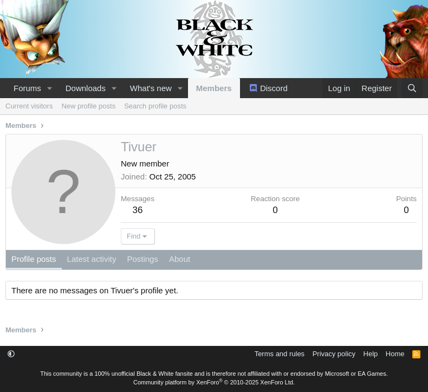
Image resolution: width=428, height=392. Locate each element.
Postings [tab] (142, 259)
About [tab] (179, 259)
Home (395, 354)
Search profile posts (155, 106)
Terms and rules (279, 354)
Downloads (86, 88)
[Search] (412, 88)
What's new (151, 88)
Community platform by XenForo (214, 382)
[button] (49, 88)
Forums (27, 88)
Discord (274, 88)
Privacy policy (334, 354)
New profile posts (88, 106)
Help (371, 354)
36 (138, 210)
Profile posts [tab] (33, 259)
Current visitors (29, 106)
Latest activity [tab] (91, 259)
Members (214, 88)
